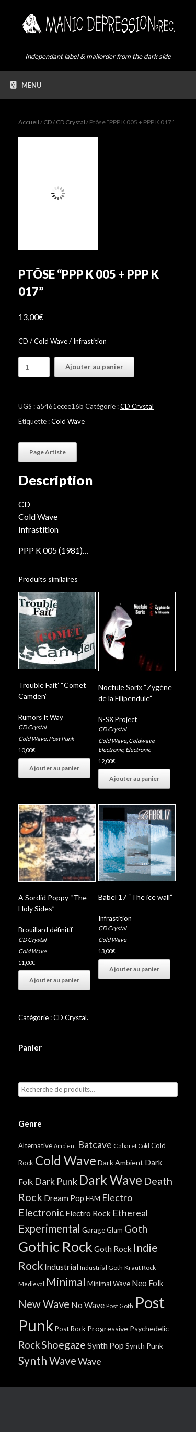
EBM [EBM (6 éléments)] (93, 1198)
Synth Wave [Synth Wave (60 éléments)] (47, 1360)
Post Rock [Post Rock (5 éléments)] (70, 1328)
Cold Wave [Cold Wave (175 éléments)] (65, 1160)
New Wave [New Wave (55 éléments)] (44, 1304)
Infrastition (115, 918)
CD (47, 122)
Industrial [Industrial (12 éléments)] (61, 1266)
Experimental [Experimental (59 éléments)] (49, 1228)
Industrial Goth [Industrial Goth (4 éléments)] (101, 1267)
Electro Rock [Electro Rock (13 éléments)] (88, 1213)
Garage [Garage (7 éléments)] (93, 1229)
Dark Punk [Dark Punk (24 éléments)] (55, 1181)
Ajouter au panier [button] (54, 768)
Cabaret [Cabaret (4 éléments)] (125, 1146)
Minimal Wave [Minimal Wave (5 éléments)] (108, 1283)
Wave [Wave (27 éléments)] (89, 1361)
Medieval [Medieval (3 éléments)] (31, 1283)
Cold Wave (68, 421)
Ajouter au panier (94, 367)
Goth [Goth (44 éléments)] (135, 1229)
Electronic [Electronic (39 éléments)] (41, 1212)
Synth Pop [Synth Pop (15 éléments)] (105, 1345)
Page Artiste (47, 452)
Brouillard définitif (45, 930)
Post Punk (61, 738)
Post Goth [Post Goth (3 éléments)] (119, 1305)
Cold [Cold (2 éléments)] (144, 1145)
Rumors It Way (40, 717)
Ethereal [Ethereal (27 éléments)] (130, 1212)
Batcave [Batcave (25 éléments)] (95, 1144)
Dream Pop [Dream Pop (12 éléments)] (64, 1198)
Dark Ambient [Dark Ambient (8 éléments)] (120, 1162)
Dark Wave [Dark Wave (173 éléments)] (110, 1179)
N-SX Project (117, 719)
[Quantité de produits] (34, 367)
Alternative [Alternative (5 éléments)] (35, 1145)
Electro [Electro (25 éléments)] (117, 1197)
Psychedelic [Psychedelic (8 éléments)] (149, 1328)
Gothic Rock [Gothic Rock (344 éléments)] (55, 1246)
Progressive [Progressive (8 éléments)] (107, 1328)
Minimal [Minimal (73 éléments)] (66, 1282)
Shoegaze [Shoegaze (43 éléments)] (63, 1345)
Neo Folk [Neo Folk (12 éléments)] (148, 1283)
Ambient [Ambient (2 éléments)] (65, 1145)
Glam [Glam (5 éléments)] (115, 1230)
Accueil (28, 122)
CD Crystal (70, 122)
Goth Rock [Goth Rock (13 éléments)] (113, 1249)
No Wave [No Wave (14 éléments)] (88, 1305)
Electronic (138, 749)
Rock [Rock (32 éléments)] (29, 1345)
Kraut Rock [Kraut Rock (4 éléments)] (140, 1267)
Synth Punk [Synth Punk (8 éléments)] (144, 1345)
